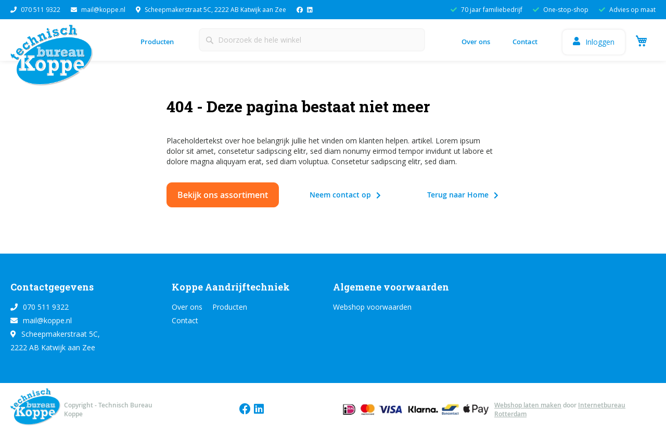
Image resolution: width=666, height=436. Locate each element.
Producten (157, 41)
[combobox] (312, 39)
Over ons (476, 41)
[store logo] (54, 57)
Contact (525, 41)
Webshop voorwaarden (372, 307)
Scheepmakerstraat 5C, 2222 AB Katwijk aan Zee (211, 9)
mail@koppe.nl (98, 9)
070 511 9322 (35, 9)
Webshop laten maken (527, 405)
